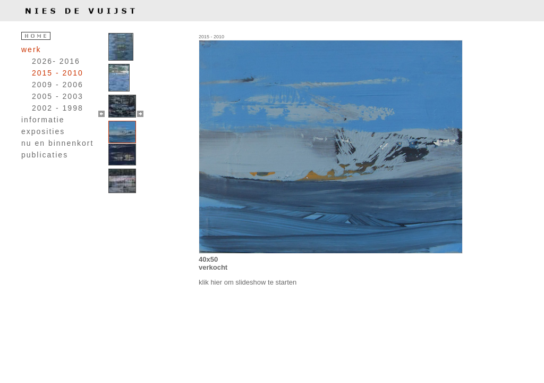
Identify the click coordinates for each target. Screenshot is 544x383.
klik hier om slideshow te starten (247, 282)
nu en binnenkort (57, 143)
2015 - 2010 (57, 73)
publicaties (44, 155)
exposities (43, 131)
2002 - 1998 (57, 108)
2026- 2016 (56, 61)
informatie (42, 119)
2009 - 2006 (57, 84)
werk (31, 49)
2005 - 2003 (57, 96)
